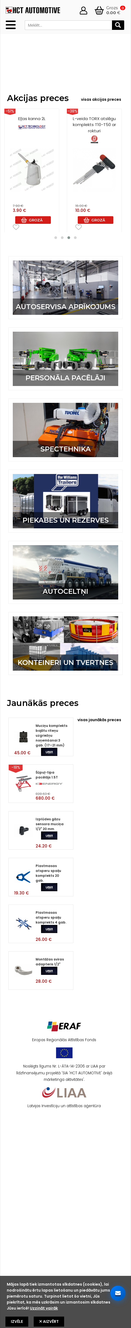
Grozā (36, 220)
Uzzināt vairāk (44, 1308)
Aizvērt (49, 1321)
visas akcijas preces (101, 99)
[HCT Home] (33, 13)
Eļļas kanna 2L (32, 123)
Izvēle (17, 1321)
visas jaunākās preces (99, 720)
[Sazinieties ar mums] (118, 1293)
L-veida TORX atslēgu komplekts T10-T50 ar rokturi (94, 130)
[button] (55, 237)
